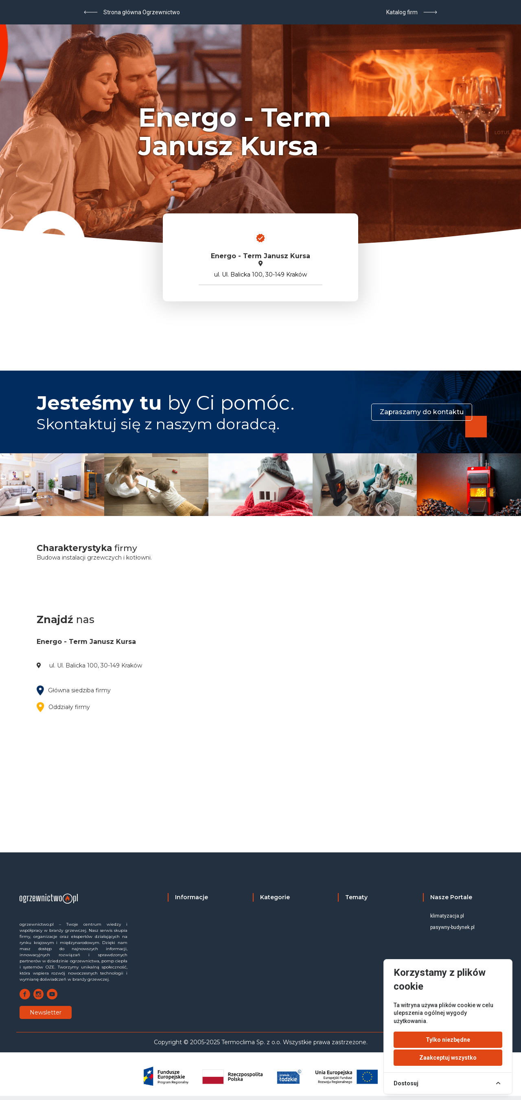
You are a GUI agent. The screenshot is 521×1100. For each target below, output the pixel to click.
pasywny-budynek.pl (452, 927)
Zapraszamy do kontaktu (422, 412)
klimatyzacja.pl (447, 916)
